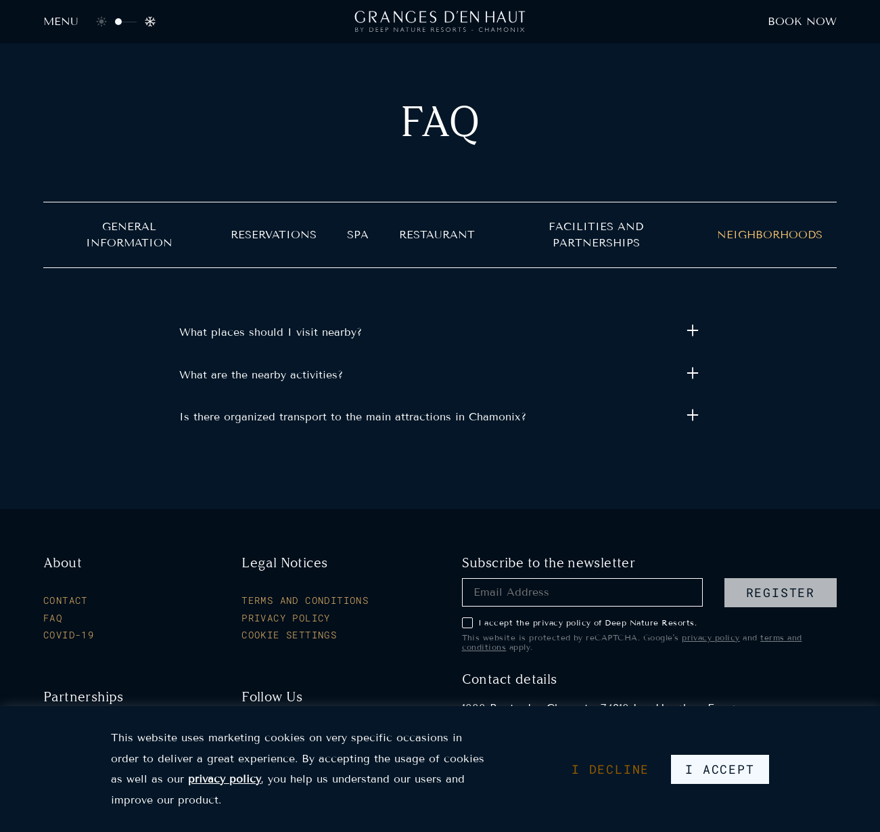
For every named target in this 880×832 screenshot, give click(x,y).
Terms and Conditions (305, 600)
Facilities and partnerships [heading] (596, 234)
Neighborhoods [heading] (769, 234)
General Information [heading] (129, 234)
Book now (802, 21)
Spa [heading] (357, 234)
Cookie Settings (289, 635)
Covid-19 (68, 635)
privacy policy (711, 637)
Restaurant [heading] (436, 234)
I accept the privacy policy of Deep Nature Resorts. (579, 623)
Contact (65, 600)
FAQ (52, 618)
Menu (60, 21)
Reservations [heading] (273, 234)
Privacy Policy (286, 618)
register (780, 592)
